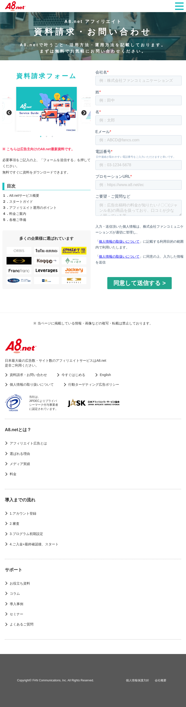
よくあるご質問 (21, 624)
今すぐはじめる (73, 375)
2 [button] (46, 136)
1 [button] (40, 136)
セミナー (16, 614)
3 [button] (52, 136)
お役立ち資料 (20, 583)
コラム (15, 593)
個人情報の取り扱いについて (32, 384)
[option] (46, 109)
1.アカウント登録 (23, 513)
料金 (13, 474)
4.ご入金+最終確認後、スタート (34, 544)
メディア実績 (20, 464)
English (105, 375)
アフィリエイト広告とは (28, 443)
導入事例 (16, 604)
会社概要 (160, 680)
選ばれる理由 (20, 454)
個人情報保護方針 (137, 680)
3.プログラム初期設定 (26, 534)
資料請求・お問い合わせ (28, 375)
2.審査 (14, 524)
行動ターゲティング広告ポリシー (93, 384)
